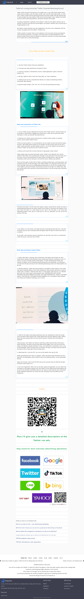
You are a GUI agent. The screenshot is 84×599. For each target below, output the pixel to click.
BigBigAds (46, 586)
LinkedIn (56, 558)
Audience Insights (69, 586)
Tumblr (40, 558)
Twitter (29, 558)
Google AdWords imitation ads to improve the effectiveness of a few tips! (36, 535)
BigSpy (30, 2)
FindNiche (46, 588)
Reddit (35, 558)
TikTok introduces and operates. (28, 542)
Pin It (61, 558)
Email (45, 558)
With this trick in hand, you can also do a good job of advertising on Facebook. (39, 527)
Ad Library (67, 588)
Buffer (50, 558)
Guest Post (4, 595)
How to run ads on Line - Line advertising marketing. (32, 524)
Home (21, 2)
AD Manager (67, 583)
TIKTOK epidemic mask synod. (25, 538)
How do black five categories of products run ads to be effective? (36, 531)
